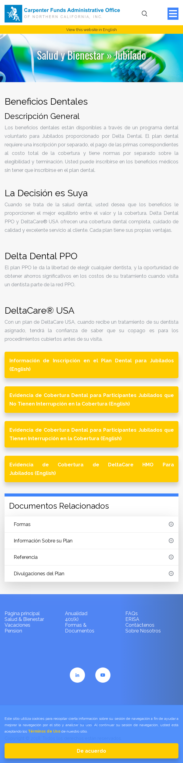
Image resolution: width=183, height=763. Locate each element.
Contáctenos (139, 625)
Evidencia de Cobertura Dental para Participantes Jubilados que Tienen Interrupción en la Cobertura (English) (91, 434)
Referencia (94, 557)
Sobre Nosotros (143, 631)
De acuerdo (91, 751)
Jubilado (130, 55)
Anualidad (76, 613)
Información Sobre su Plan (94, 541)
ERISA (132, 619)
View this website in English (91, 29)
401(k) (72, 619)
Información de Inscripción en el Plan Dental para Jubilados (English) (91, 365)
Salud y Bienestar (70, 55)
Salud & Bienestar (24, 619)
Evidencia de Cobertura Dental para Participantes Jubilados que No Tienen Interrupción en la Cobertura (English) (91, 399)
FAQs (131, 613)
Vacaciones (17, 625)
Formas (94, 524)
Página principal (22, 613)
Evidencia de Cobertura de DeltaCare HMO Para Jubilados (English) (91, 469)
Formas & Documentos (79, 628)
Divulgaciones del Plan (94, 574)
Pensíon (13, 631)
